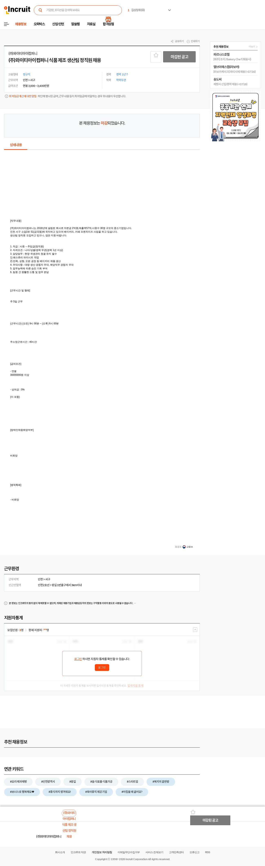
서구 (47, 579)
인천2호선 (43, 585)
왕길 (54, 585)
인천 (40, 579)
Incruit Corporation (136, 859)
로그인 (78, 659)
